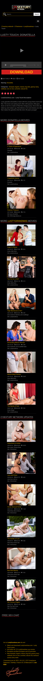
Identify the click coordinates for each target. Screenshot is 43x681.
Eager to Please (12, 247)
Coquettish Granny (13, 178)
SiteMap (13, 662)
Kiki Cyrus (9, 214)
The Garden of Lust (13, 538)
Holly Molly (10, 511)
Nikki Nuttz (14, 251)
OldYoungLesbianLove (15, 216)
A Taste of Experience (14, 146)
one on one (10, 89)
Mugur (12, 410)
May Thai (9, 606)
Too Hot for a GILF (13, 279)
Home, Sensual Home (14, 507)
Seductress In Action (14, 443)
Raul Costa (15, 606)
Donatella (10, 83)
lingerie (17, 87)
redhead (3, 89)
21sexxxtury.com (8, 660)
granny (33, 87)
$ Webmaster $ (28, 662)
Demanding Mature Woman (16, 342)
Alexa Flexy (10, 542)
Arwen (9, 251)
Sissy (8, 378)
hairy (37, 87)
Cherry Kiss (10, 574)
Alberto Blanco (17, 511)
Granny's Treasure (13, 210)
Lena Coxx (10, 479)
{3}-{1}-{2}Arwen (11, 346)
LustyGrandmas (14, 152)
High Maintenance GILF (14, 311)
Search (37, 14)
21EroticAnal (13, 449)
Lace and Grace (12, 475)
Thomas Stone (17, 447)
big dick (27, 87)
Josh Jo (15, 479)
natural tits (24, 89)
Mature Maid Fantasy (14, 374)
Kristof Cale (16, 542)
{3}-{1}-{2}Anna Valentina (13, 314)
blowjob (11, 87)
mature (22, 87)
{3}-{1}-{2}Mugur (24, 314)
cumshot (17, 89)
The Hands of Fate (13, 406)
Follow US (20, 662)
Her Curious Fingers (13, 602)
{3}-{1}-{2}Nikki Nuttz (21, 346)
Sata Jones (10, 447)
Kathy (8, 283)
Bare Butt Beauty (12, 570)
